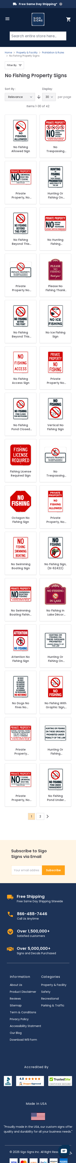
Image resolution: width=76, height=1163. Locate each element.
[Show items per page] (49, 97)
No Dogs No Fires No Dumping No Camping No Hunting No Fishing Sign (21, 705)
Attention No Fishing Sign (20, 659)
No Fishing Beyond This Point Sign (20, 242)
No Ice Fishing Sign (55, 334)
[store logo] (38, 19)
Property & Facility (27, 52)
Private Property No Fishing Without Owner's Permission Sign (20, 288)
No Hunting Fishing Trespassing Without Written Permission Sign (55, 242)
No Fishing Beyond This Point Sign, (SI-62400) (20, 334)
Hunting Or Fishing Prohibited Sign (55, 752)
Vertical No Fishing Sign (55, 427)
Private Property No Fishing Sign (55, 381)
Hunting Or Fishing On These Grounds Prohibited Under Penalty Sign (55, 659)
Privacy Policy (19, 1019)
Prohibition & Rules (53, 52)
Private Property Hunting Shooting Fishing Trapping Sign (21, 752)
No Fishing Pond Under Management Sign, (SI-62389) (55, 798)
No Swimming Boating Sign (20, 566)
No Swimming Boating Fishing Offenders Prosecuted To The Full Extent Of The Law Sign (21, 612)
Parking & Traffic (52, 1005)
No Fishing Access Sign (20, 381)
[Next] (48, 816)
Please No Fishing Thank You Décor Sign (55, 288)
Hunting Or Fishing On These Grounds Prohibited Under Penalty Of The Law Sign (55, 195)
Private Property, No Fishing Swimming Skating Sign (21, 798)
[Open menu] (7, 18)
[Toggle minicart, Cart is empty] (68, 19)
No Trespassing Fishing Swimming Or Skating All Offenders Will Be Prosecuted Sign (55, 149)
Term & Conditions (23, 1012)
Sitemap (16, 1005)
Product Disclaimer (23, 992)
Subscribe (53, 870)
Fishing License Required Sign (20, 473)
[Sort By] (20, 97)
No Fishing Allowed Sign (20, 149)
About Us (16, 985)
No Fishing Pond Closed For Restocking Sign (20, 427)
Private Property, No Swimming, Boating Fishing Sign (21, 195)
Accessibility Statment (25, 1026)
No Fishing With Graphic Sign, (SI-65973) (55, 705)
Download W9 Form (23, 1040)
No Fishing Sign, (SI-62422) (55, 566)
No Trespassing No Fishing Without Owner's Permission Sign (55, 473)
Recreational (50, 999)
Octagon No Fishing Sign (21, 520)
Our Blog (16, 1033)
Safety (45, 992)
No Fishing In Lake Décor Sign (55, 612)
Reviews (15, 999)
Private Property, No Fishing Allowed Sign (55, 520)
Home (8, 52)
